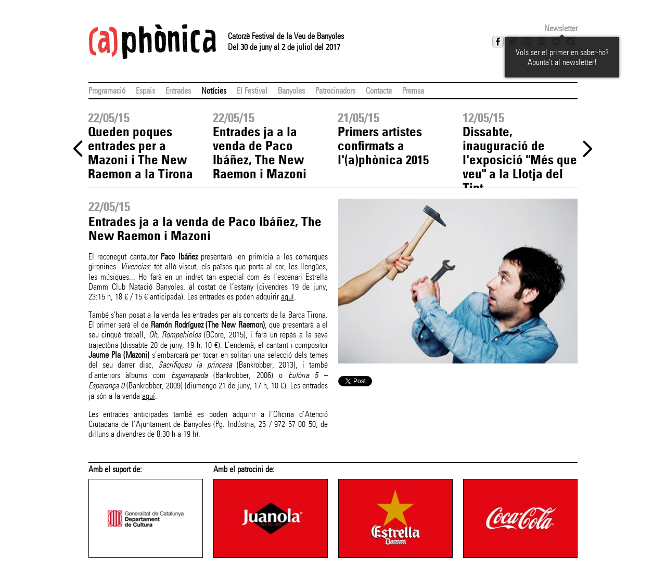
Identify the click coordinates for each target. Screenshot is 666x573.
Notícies (213, 91)
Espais (145, 91)
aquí (287, 297)
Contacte (379, 91)
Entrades (178, 91)
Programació (106, 91)
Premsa (413, 91)
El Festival (252, 91)
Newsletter (561, 28)
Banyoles (291, 91)
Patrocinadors (335, 91)
